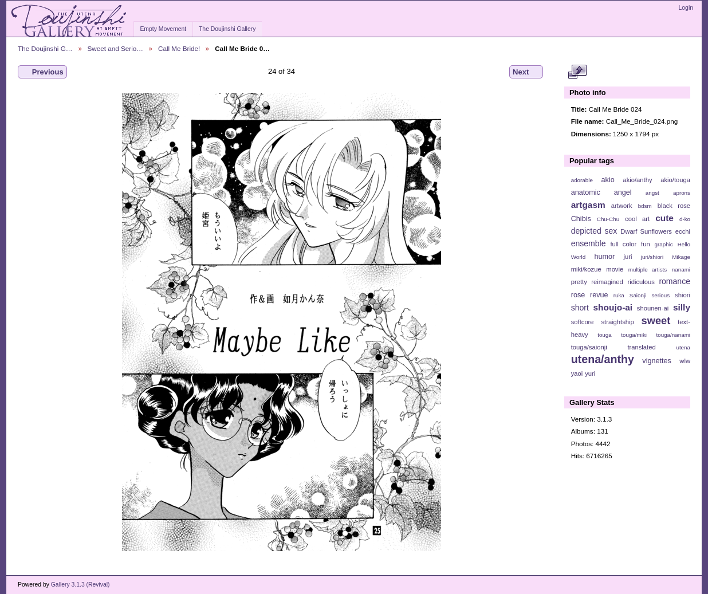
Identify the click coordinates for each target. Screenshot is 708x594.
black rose (674, 205)
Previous (42, 72)
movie (614, 269)
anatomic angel (601, 192)
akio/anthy (637, 179)
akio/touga (675, 179)
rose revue (589, 295)
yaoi (577, 373)
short (580, 307)
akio (608, 180)
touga (604, 335)
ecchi (682, 231)
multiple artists (647, 269)
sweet (656, 320)
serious (660, 295)
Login (686, 8)
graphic (664, 244)
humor (604, 257)
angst (652, 193)
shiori (682, 295)
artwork (621, 205)
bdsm (645, 206)
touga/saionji (589, 347)
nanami (681, 269)
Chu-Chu (608, 219)
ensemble (588, 243)
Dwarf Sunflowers (646, 231)
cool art (637, 218)
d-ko (684, 219)
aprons (681, 193)
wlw (684, 360)
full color (623, 244)
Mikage (681, 257)
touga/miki (634, 335)
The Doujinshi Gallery (227, 29)
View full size (577, 72)
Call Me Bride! (179, 48)
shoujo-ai (613, 307)
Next (526, 72)
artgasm (588, 205)
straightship (617, 321)
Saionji (638, 295)
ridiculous (640, 281)
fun (645, 244)
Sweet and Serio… (115, 48)
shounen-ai (653, 308)
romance (674, 281)
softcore (582, 321)
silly (681, 307)
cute (664, 218)
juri (628, 256)
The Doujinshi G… (45, 48)
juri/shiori (652, 257)
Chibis (581, 219)
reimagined (607, 281)
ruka (618, 295)
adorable (582, 180)
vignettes (656, 361)
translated (641, 347)
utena (683, 347)
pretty (579, 281)
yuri (590, 373)
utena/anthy (602, 359)
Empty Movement (163, 29)
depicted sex (594, 230)
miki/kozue (586, 269)
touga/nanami (673, 335)
